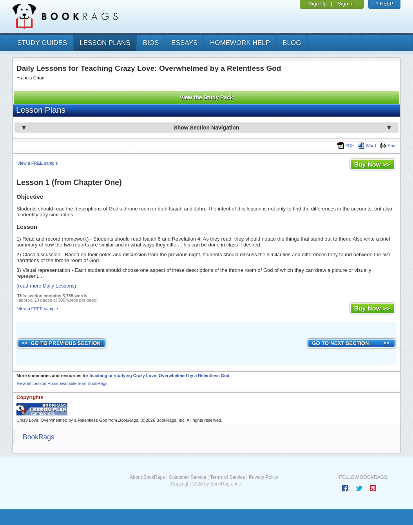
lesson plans (105, 43)
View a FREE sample (37, 163)
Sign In (345, 4)
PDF (345, 145)
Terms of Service (227, 477)
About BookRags (147, 477)
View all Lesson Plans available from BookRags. (62, 383)
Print (388, 145)
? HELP (384, 4)
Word (367, 145)
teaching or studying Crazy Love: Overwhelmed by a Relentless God (159, 375)
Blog (292, 43)
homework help (240, 43)
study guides (42, 43)
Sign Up (318, 4)
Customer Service (187, 477)
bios (151, 43)
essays (184, 43)
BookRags (38, 437)
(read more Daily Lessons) (46, 286)
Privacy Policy (263, 477)
